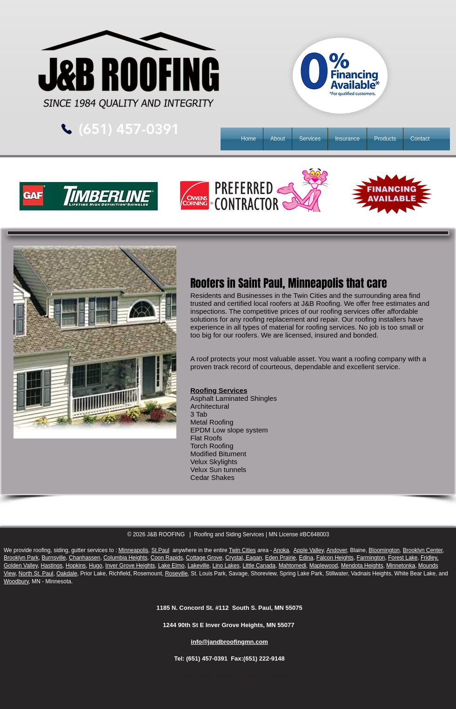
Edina (306, 557)
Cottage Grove (204, 557)
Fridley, (429, 557)
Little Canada (258, 565)
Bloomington (384, 550)
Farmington (371, 557)
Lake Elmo (171, 565)
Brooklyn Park (21, 557)
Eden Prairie (280, 557)
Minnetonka (400, 565)
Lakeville (198, 565)
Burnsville (53, 557)
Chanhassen (84, 557)
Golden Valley (21, 565)
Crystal (233, 557)
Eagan (253, 557)
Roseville (176, 573)
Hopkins (76, 565)
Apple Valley (309, 550)
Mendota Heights (362, 565)
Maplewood (323, 565)
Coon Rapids (167, 557)
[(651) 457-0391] (129, 129)
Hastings (52, 565)
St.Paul (160, 550)
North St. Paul (36, 573)
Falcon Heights (335, 557)
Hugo (95, 565)
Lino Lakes (226, 565)
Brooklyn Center (423, 550)
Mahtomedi (292, 565)
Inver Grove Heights (130, 565)
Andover (337, 550)
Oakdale (66, 573)
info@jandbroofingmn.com (229, 641)
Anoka (281, 550)
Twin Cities (242, 550)
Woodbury (16, 581)
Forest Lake (402, 557)
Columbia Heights (125, 557)
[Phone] (66, 129)
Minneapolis (133, 550)
